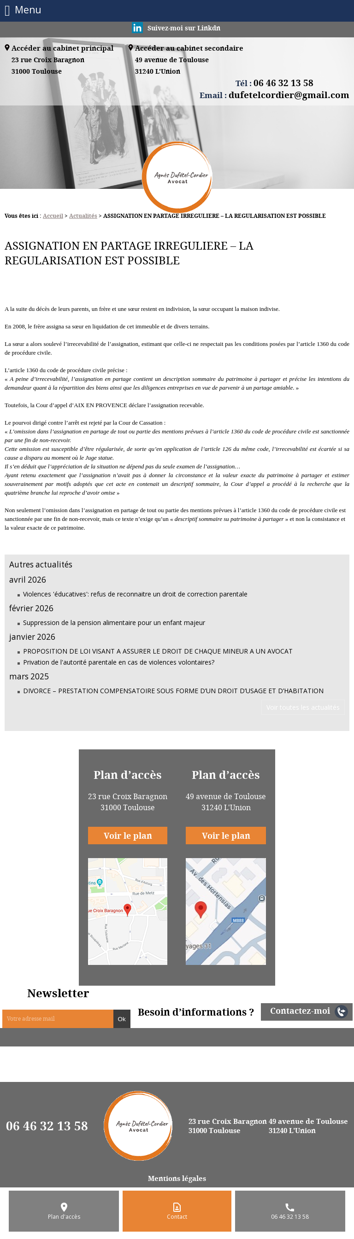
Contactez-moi (300, 1010)
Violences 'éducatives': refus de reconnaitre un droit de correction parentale (135, 594)
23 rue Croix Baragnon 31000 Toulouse (228, 1125)
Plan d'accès (64, 1217)
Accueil (53, 216)
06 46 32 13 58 (47, 1125)
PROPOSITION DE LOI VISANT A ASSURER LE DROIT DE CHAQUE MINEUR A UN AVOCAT (158, 651)
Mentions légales (177, 1178)
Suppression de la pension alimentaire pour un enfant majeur (114, 622)
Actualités (83, 216)
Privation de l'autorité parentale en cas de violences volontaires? (118, 662)
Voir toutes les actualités (303, 707)
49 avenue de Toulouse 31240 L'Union (308, 1125)
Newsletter (58, 993)
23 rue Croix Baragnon (48, 66)
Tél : (274, 83)
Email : (274, 95)
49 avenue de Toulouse (172, 66)
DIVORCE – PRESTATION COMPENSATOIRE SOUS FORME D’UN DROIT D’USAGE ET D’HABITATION (173, 690)
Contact (177, 1217)
